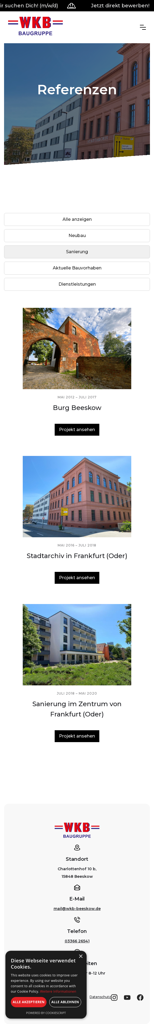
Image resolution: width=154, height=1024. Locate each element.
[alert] (46, 985)
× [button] (80, 957)
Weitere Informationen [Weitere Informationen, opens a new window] (58, 991)
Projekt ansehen (77, 429)
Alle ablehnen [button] (65, 1002)
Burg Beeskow (77, 408)
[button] (143, 27)
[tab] (77, 219)
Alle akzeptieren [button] (29, 1002)
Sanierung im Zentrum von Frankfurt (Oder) (77, 709)
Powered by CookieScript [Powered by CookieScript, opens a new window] (46, 1013)
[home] (35, 27)
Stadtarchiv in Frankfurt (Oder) (77, 556)
